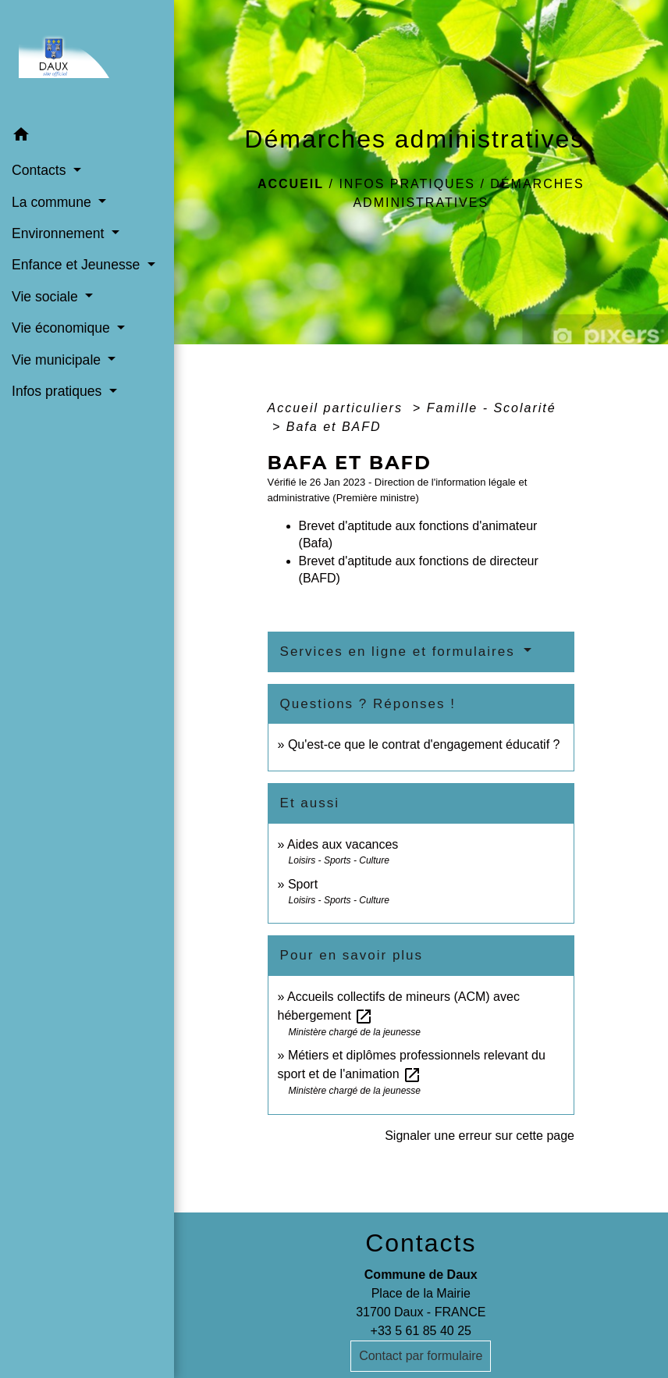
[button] (87, 137)
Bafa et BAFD (334, 426)
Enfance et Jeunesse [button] (78, 264)
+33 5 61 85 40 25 (421, 1330)
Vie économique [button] (63, 328)
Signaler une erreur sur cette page (479, 1135)
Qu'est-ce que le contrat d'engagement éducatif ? (424, 744)
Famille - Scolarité (491, 408)
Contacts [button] (40, 170)
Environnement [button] (60, 233)
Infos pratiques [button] (58, 391)
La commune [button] (53, 202)
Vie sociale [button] (47, 296)
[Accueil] (87, 59)
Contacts (420, 1243)
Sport (303, 884)
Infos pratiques (407, 183)
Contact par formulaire (420, 1355)
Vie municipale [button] (58, 360)
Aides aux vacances (342, 844)
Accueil (291, 183)
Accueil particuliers (338, 408)
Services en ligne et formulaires (400, 651)
